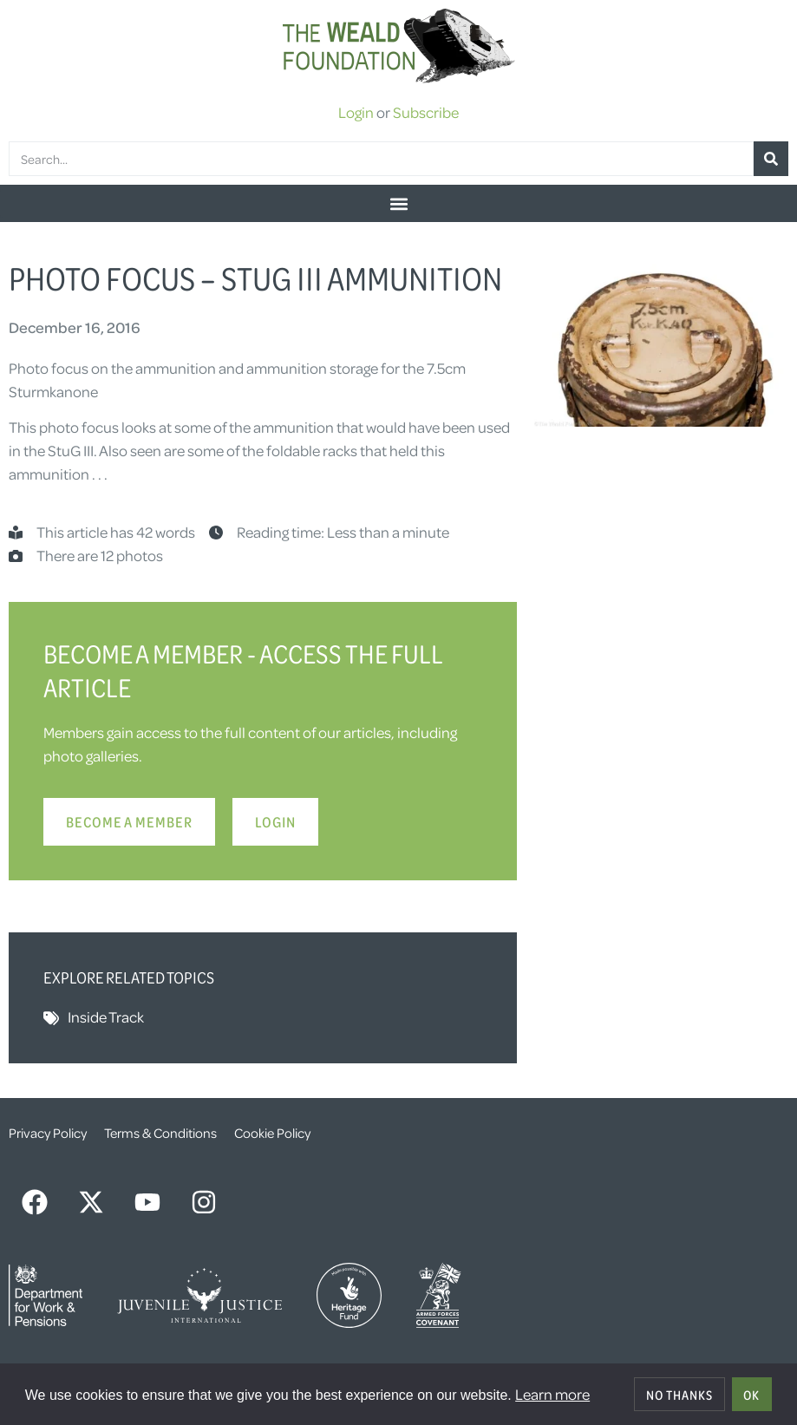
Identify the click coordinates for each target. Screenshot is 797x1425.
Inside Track (106, 1016)
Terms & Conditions (160, 1132)
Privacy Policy (48, 1132)
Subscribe (426, 111)
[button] (398, 203)
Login (356, 111)
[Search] (771, 158)
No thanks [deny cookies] (679, 1394)
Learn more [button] (552, 1393)
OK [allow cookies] (751, 1394)
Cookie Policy (272, 1132)
